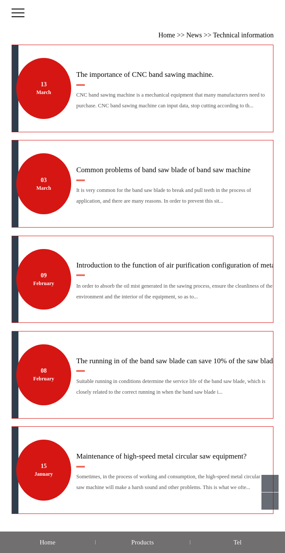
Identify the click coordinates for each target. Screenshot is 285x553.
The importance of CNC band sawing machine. (145, 78)
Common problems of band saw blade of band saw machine (163, 173)
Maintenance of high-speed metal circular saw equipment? (161, 460)
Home (167, 35)
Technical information (243, 35)
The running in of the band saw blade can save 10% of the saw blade (176, 364)
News (194, 35)
